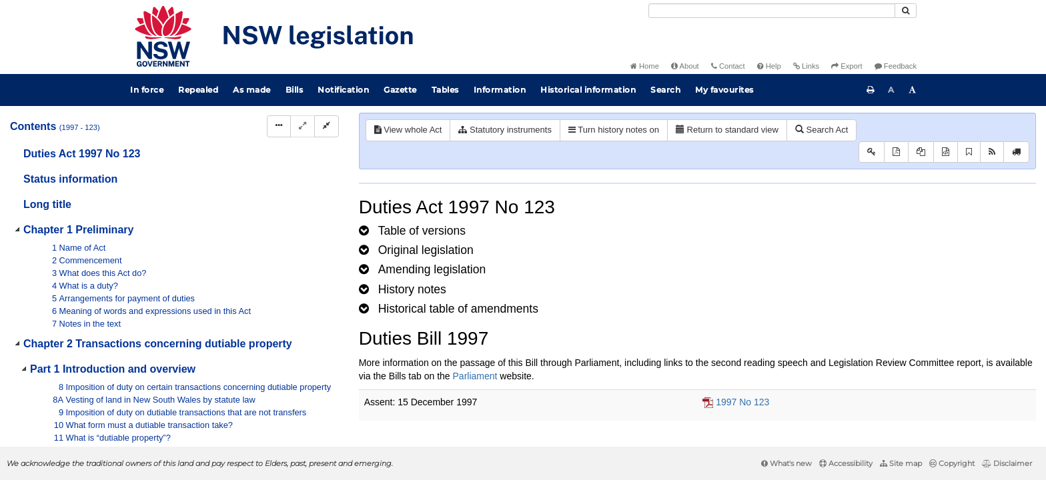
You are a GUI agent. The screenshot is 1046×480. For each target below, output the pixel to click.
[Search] (771, 10)
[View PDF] (896, 152)
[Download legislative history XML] (945, 152)
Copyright (952, 463)
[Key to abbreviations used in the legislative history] (872, 152)
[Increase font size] (912, 90)
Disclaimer (1007, 463)
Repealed (198, 90)
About (685, 66)
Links (806, 66)
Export (846, 66)
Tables (445, 90)
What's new (786, 463)
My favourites (724, 90)
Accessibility (846, 463)
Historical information (588, 90)
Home (644, 66)
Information (500, 90)
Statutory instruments (504, 130)
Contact (728, 66)
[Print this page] (870, 90)
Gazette (400, 90)
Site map (901, 463)
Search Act (821, 130)
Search (665, 90)
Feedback (896, 66)
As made (252, 90)
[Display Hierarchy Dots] (279, 126)
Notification (343, 90)
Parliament (475, 376)
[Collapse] (326, 126)
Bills (295, 90)
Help (769, 66)
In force (146, 90)
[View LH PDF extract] (921, 152)
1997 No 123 (742, 402)
